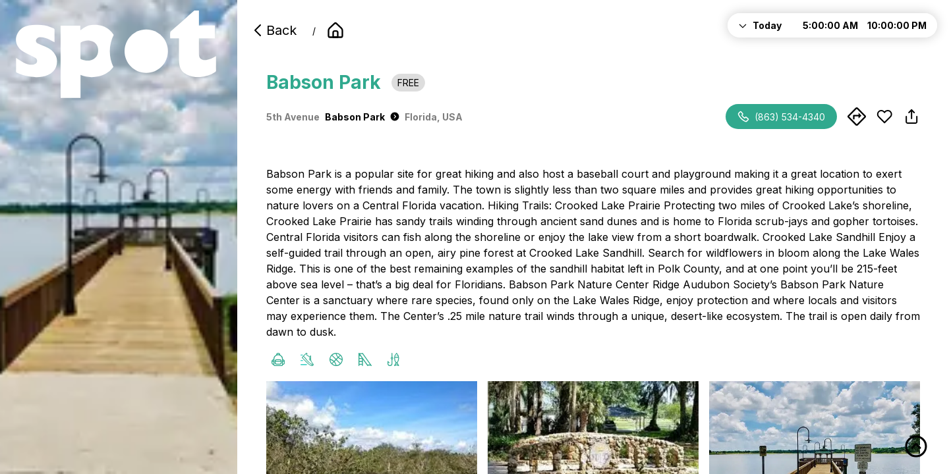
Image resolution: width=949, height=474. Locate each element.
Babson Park (362, 116)
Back (273, 30)
